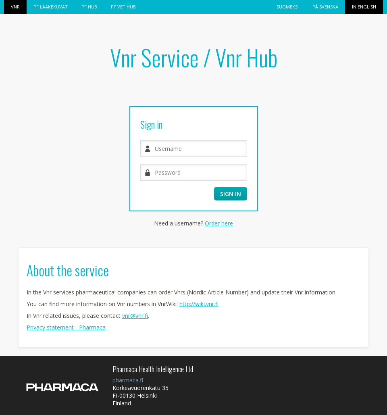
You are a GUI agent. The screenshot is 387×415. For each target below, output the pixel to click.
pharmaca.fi (127, 380)
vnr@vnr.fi (135, 315)
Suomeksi (288, 7)
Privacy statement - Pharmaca (66, 327)
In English (364, 7)
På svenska (325, 7)
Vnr (15, 7)
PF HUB (89, 7)
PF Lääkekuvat (50, 7)
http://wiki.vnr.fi (198, 304)
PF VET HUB (123, 7)
